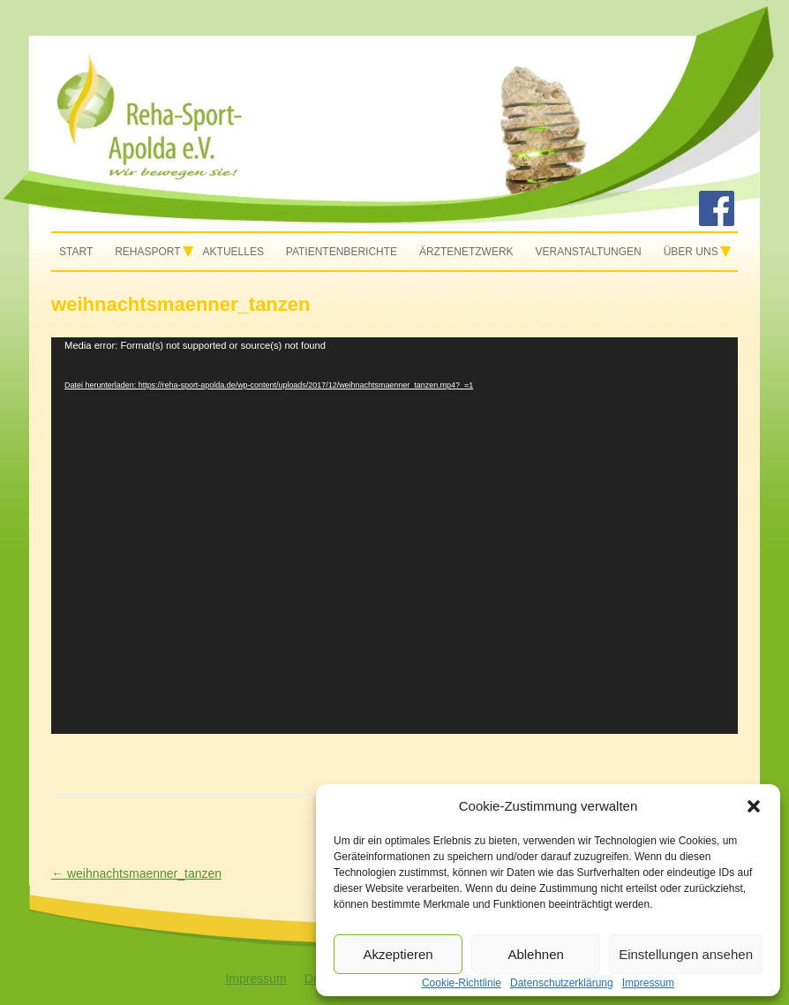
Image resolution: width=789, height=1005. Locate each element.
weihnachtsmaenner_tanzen (136, 873)
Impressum (255, 978)
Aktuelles (233, 252)
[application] (394, 535)
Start (76, 252)
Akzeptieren (397, 954)
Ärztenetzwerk (466, 252)
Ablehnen (535, 954)
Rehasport (147, 252)
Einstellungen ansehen (686, 954)
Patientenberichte (341, 252)
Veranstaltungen (589, 252)
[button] (754, 806)
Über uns (691, 252)
